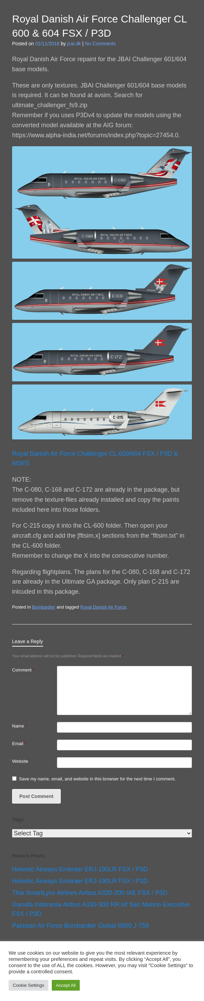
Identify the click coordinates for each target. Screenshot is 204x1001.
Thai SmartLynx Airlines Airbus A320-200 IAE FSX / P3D (89, 892)
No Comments (100, 43)
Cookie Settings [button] (28, 985)
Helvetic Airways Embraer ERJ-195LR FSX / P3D (80, 869)
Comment (23, 670)
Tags (18, 819)
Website (20, 761)
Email (19, 743)
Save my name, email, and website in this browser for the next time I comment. (97, 778)
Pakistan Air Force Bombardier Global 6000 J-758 (80, 925)
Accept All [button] (66, 985)
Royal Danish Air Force (103, 607)
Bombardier (43, 607)
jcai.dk (74, 43)
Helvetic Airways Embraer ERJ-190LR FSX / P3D (80, 881)
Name (19, 726)
